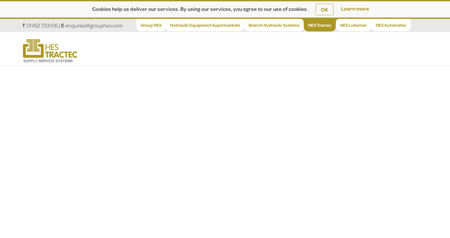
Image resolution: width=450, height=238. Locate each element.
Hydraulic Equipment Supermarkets (205, 25)
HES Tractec (319, 25)
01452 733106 (42, 25)
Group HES (151, 25)
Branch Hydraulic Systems (274, 25)
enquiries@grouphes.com (94, 25)
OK (324, 9)
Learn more (355, 8)
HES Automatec (391, 25)
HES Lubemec (353, 25)
